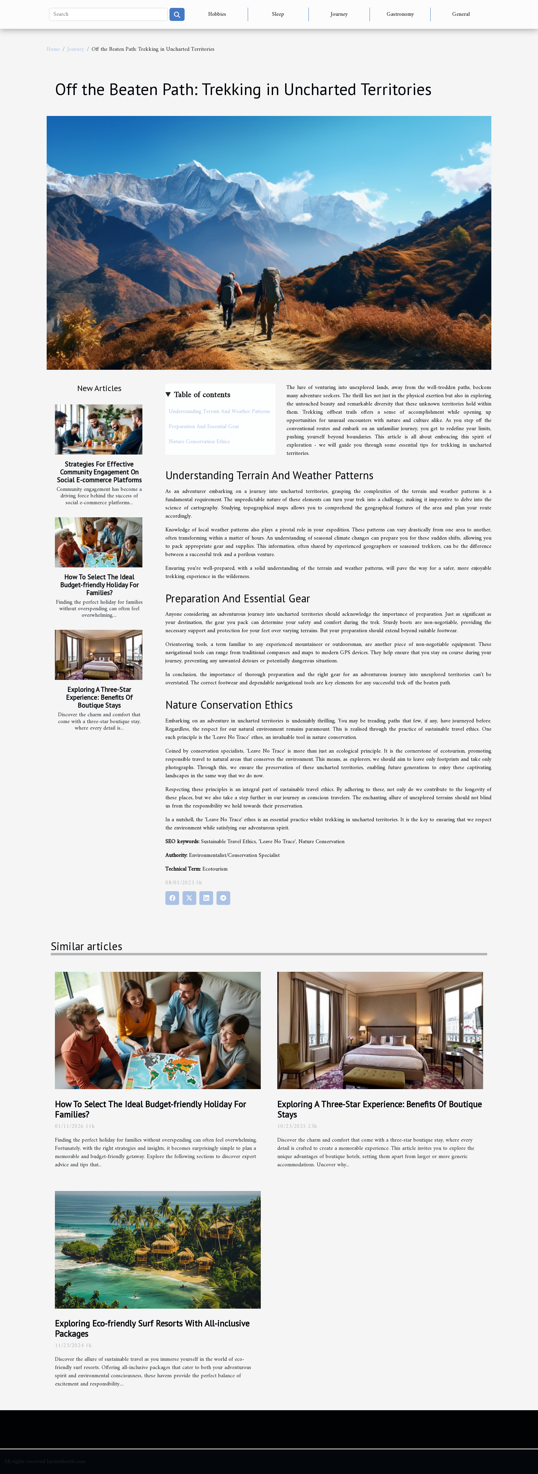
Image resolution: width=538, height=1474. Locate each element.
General (461, 14)
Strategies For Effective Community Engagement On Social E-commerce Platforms (99, 472)
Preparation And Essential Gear (204, 427)
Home (53, 49)
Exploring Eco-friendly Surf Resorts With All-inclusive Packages (152, 1328)
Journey (339, 14)
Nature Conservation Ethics (199, 442)
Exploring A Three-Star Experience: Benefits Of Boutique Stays (99, 697)
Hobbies (217, 14)
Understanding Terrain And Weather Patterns (219, 411)
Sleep (278, 14)
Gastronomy (400, 14)
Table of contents (202, 395)
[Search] (108, 14)
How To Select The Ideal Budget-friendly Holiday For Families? (99, 585)
